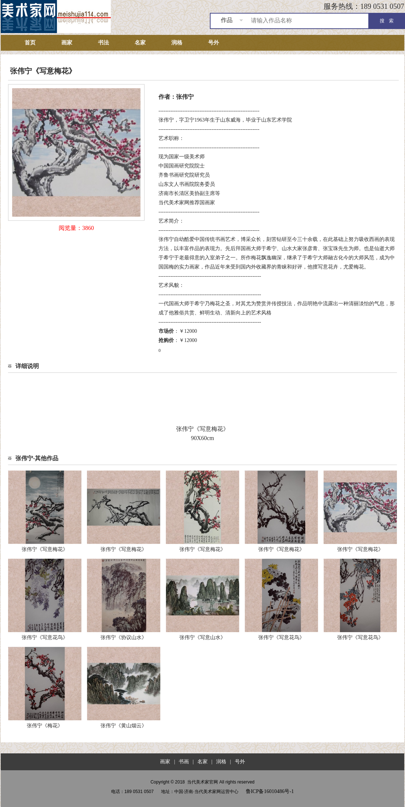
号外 (213, 43)
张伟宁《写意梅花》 (45, 549)
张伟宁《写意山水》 (202, 637)
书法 (103, 43)
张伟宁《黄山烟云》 (124, 725)
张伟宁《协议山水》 (124, 637)
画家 (66, 43)
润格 (176, 43)
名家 (140, 43)
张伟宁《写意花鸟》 (45, 637)
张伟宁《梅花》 (45, 725)
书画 (184, 761)
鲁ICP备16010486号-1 (270, 791)
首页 (30, 43)
